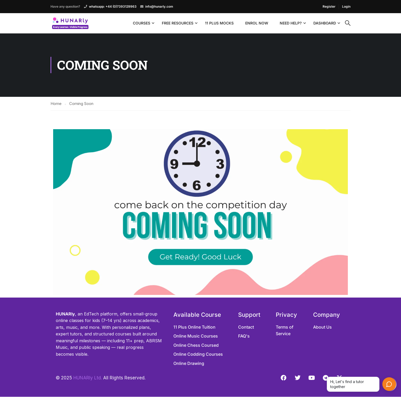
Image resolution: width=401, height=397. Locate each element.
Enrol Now (256, 23)
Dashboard (324, 23)
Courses (141, 23)
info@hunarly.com (159, 6)
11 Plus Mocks (219, 23)
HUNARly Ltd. (87, 377)
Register (329, 6)
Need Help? (291, 23)
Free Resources (177, 23)
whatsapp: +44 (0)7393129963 (113, 6)
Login (346, 6)
